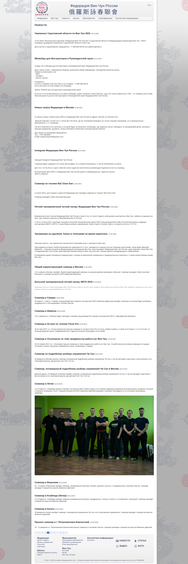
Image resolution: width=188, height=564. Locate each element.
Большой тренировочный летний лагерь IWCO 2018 (63, 282)
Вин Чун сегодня (68, 555)
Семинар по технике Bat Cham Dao (54, 183)
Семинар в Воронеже (46, 482)
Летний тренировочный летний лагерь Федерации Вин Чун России (72, 206)
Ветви (64, 553)
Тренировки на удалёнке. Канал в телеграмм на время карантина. (71, 234)
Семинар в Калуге (45, 509)
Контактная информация (127, 18)
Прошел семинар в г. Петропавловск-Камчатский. (62, 522)
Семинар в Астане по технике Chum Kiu (57, 324)
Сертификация (105, 18)
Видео (123, 546)
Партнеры (41, 546)
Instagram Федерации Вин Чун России (56, 150)
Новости (65, 18)
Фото (141, 546)
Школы (76, 18)
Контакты (91, 540)
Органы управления (45, 542)
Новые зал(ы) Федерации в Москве (54, 107)
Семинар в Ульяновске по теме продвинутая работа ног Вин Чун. (71, 339)
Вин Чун (54, 18)
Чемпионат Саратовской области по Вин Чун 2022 (62, 33)
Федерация (42, 18)
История (65, 550)
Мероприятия (89, 18)
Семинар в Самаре (45, 297)
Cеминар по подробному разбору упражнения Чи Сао (65, 354)
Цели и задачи (43, 540)
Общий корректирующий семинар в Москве (59, 267)
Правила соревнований (71, 542)
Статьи (142, 541)
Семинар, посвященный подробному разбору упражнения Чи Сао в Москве (77, 369)
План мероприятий (69, 544)
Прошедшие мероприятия (72, 540)
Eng (149, 5)
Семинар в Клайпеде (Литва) (51, 495)
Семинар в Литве (44, 383)
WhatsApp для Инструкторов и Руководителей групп (64, 58)
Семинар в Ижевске (45, 311)
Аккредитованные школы (47, 553)
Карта (39, 555)
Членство (41, 544)
